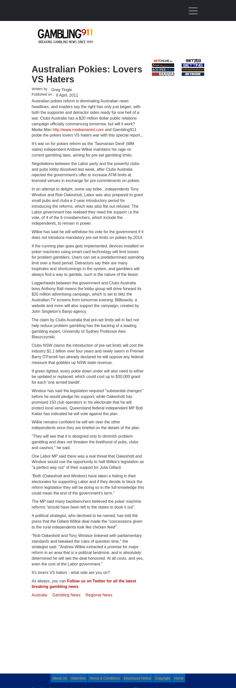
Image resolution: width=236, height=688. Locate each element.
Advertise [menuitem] (78, 678)
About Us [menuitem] (60, 678)
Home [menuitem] (178, 678)
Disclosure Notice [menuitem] (137, 678)
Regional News (99, 595)
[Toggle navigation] (192, 11)
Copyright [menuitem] (162, 678)
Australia (39, 595)
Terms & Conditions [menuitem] (105, 678)
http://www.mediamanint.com (78, 130)
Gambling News (66, 595)
